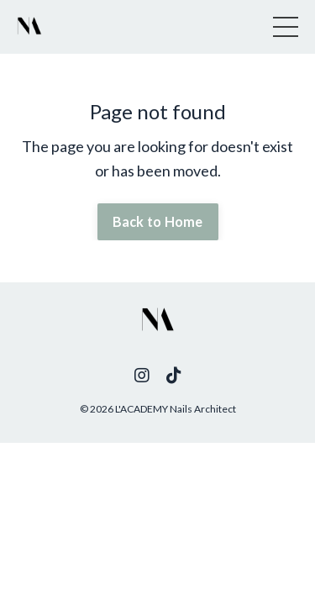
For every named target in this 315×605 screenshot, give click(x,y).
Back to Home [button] (158, 221)
